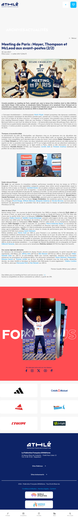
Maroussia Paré (22, 263)
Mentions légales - (44, 489)
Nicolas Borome (57, 201)
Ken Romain (34, 263)
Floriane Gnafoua (59, 147)
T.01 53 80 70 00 (27, 457)
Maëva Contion (70, 261)
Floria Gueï (22, 233)
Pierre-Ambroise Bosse (54, 223)
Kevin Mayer (39, 115)
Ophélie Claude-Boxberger (32, 218)
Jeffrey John (26, 254)
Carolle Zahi (45, 147)
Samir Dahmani (29, 231)
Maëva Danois (15, 218)
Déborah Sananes (8, 244)
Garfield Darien (32, 188)
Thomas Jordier (21, 259)
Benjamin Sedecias (43, 201)
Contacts (53, 489)
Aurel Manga (17, 201)
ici (45, 275)
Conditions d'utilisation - (30, 489)
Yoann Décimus (61, 257)
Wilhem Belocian (29, 201)
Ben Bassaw (43, 254)
